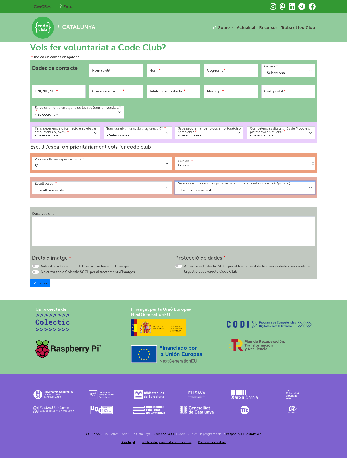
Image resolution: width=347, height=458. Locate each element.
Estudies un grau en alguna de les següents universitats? (78, 108)
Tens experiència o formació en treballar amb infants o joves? (65, 130)
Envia (42, 283)
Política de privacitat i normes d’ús (166, 442)
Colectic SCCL (164, 434)
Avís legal (128, 442)
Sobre (224, 27)
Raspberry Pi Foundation (243, 434)
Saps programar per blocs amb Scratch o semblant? (209, 130)
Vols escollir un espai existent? (58, 159)
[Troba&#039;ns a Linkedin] (292, 8)
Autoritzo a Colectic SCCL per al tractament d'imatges (85, 266)
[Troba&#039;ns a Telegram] (301, 8)
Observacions (43, 213)
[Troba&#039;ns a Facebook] (312, 8)
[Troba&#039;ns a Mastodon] (282, 8)
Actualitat (246, 27)
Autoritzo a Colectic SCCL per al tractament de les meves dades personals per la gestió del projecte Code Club (248, 269)
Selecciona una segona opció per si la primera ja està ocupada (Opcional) (234, 183)
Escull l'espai (44, 183)
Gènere (269, 66)
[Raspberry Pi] (68, 349)
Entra (68, 6)
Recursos (268, 27)
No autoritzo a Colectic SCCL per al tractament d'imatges (88, 272)
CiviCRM (42, 6)
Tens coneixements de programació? (134, 128)
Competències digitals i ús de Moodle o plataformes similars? (280, 130)
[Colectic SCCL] (52, 322)
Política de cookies (212, 442)
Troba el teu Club (298, 27)
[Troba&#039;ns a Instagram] (273, 8)
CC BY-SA (93, 434)
